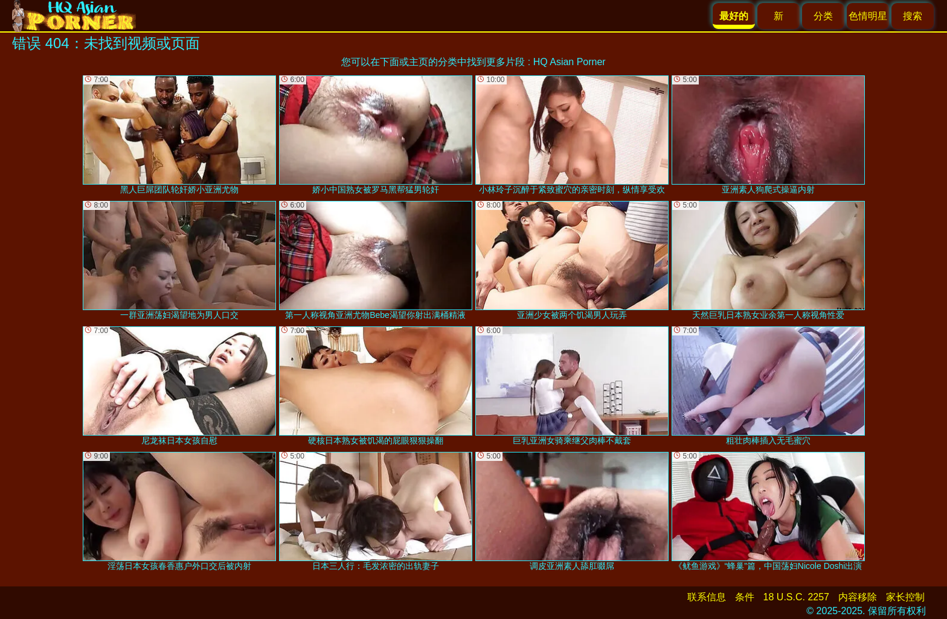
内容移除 (857, 597)
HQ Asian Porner (569, 62)
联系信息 (706, 597)
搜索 (912, 16)
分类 (823, 16)
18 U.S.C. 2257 (796, 597)
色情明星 (868, 16)
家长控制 (905, 597)
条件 (744, 597)
